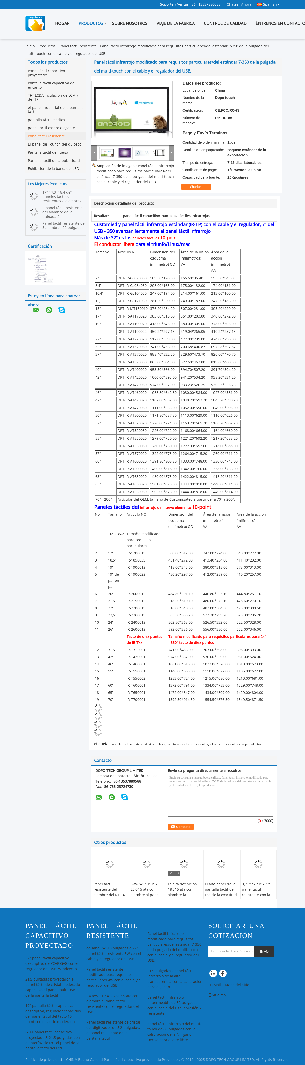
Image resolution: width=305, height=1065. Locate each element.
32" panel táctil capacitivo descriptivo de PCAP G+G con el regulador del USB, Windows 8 (52, 963)
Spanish (271, 4)
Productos (91, 23)
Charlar (199, 187)
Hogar (62, 23)
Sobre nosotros (129, 23)
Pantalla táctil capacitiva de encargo (51, 85)
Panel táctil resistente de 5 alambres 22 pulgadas (63, 225)
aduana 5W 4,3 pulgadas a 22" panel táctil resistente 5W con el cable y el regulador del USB (113, 953)
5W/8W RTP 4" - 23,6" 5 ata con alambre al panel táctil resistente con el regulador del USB (145, 897)
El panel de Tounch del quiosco (54, 144)
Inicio (30, 46)
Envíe (264, 951)
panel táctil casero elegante (51, 128)
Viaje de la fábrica (176, 23)
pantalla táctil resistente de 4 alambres (137, 744)
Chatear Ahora (239, 4)
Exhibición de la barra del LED (53, 169)
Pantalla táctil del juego (48, 152)
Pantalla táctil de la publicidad (54, 161)
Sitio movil (219, 995)
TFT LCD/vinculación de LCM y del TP (53, 97)
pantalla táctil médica (46, 120)
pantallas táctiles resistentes (188, 744)
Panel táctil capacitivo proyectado (46, 73)
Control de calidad (225, 23)
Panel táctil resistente (78, 46)
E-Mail (215, 985)
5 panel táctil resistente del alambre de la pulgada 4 (62, 212)
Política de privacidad (43, 1060)
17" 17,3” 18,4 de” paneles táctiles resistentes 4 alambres (61, 196)
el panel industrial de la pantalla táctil (56, 110)
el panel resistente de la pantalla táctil (237, 744)
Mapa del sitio (237, 985)
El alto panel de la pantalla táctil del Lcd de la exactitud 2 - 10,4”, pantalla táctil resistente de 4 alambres (221, 897)
